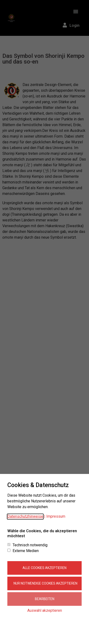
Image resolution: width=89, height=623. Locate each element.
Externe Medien (26, 551)
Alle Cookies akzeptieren (44, 568)
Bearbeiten (44, 599)
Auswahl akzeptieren (44, 610)
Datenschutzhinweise (25, 516)
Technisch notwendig (30, 545)
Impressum (55, 516)
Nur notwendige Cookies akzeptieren (45, 583)
